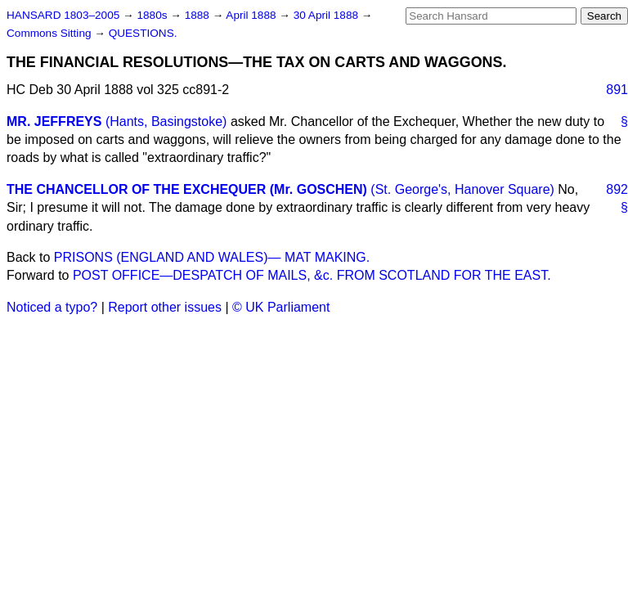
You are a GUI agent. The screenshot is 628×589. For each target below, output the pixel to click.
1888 (199, 15)
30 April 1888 (327, 15)
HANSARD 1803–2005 (63, 15)
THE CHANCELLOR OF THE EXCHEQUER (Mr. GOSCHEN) (187, 189)
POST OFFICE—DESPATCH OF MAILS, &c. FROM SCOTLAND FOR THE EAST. (312, 275)
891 (617, 90)
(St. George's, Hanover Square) (462, 189)
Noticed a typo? (52, 307)
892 (617, 189)
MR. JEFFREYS (54, 121)
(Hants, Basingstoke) (166, 121)
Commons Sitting (50, 33)
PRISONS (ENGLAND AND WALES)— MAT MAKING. (212, 257)
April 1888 (252, 15)
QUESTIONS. (143, 33)
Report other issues (165, 307)
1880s (153, 15)
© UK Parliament (281, 307)
